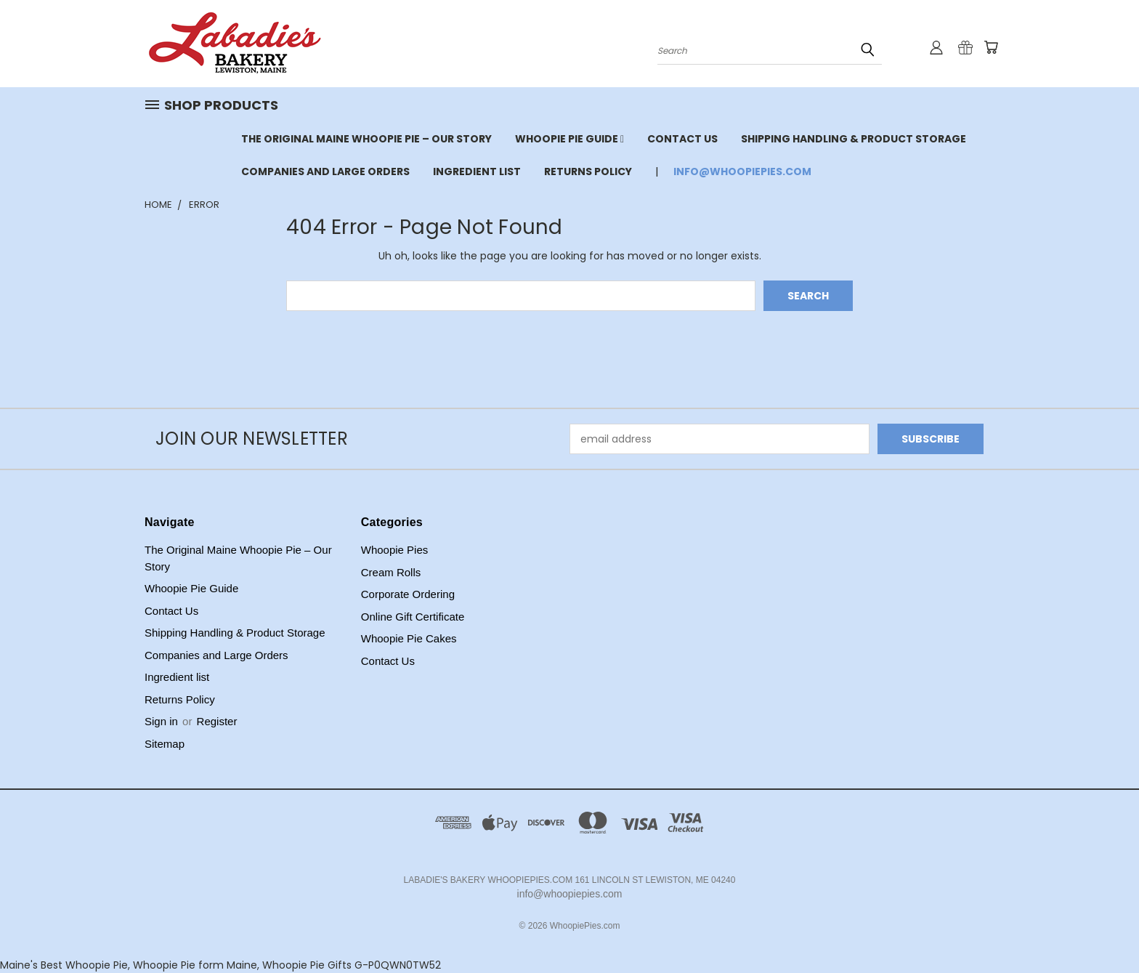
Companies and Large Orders (325, 171)
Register (217, 721)
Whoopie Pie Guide (569, 139)
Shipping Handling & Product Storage (853, 139)
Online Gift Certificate (413, 616)
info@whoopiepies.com (742, 171)
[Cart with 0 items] (991, 47)
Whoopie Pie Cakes (409, 638)
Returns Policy (588, 171)
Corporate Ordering (408, 594)
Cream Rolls (391, 572)
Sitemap (165, 744)
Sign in (163, 721)
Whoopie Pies (395, 550)
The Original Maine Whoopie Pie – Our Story (366, 139)
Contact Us (682, 139)
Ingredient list (477, 171)
